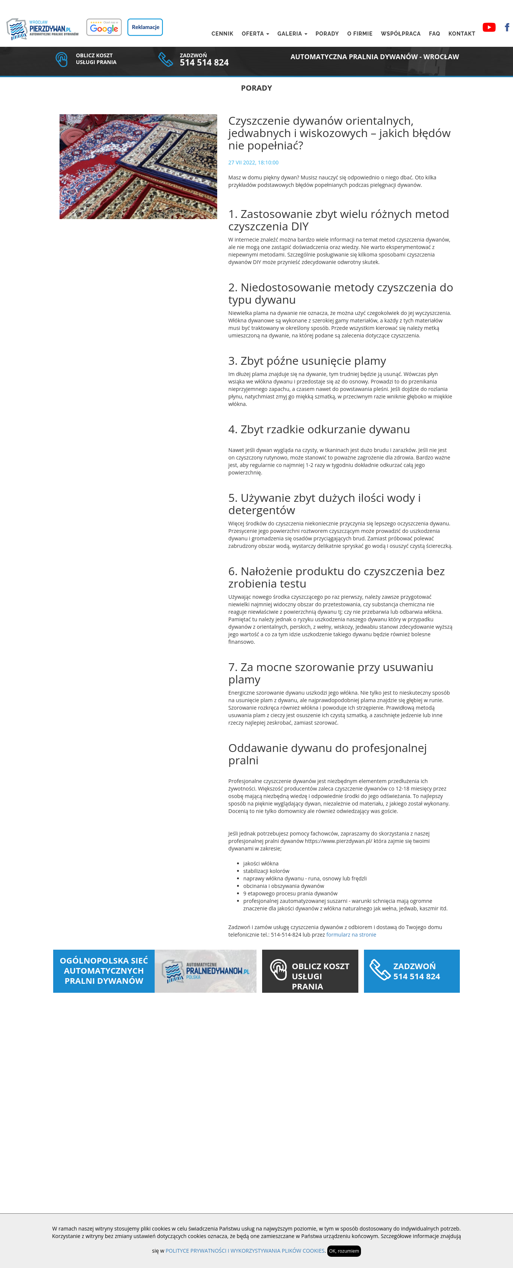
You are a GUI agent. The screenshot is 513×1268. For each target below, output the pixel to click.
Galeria (292, 34)
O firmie (360, 34)
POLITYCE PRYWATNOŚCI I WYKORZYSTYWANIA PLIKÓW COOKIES (245, 1250)
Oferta (255, 34)
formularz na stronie (351, 934)
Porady (327, 34)
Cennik (223, 34)
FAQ (434, 34)
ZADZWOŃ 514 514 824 (417, 971)
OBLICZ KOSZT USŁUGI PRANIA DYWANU (320, 981)
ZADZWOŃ (193, 55)
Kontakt (462, 34)
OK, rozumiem (344, 1251)
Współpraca (401, 34)
